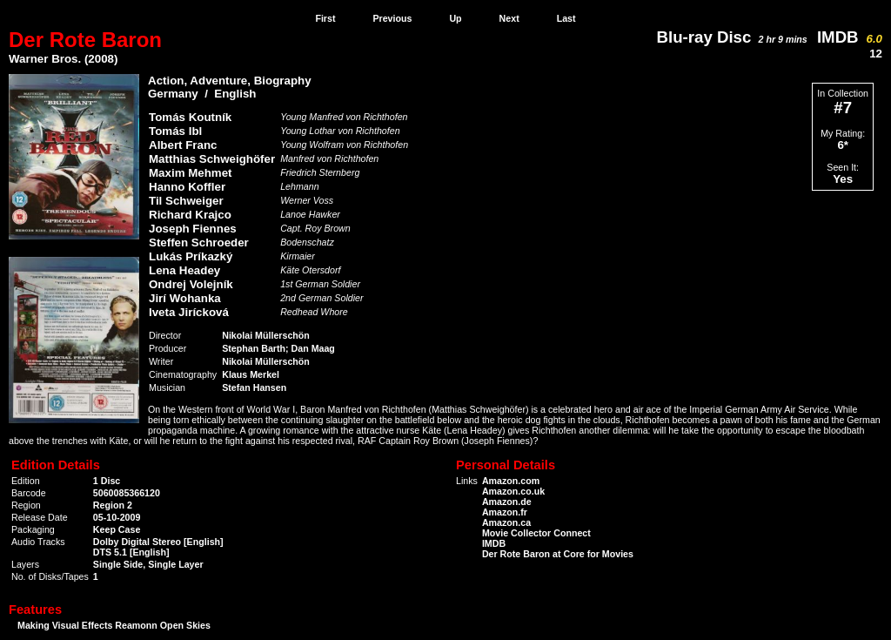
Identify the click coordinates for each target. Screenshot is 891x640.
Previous (392, 18)
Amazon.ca (506, 522)
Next (509, 18)
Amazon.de (507, 501)
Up (455, 18)
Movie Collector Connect (536, 533)
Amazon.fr (504, 512)
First (325, 18)
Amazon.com (510, 480)
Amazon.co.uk (513, 491)
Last (566, 18)
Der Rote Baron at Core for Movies (557, 554)
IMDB (849, 37)
